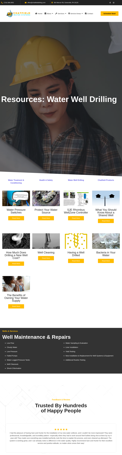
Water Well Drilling (76, 180)
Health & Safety (46, 180)
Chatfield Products (106, 180)
